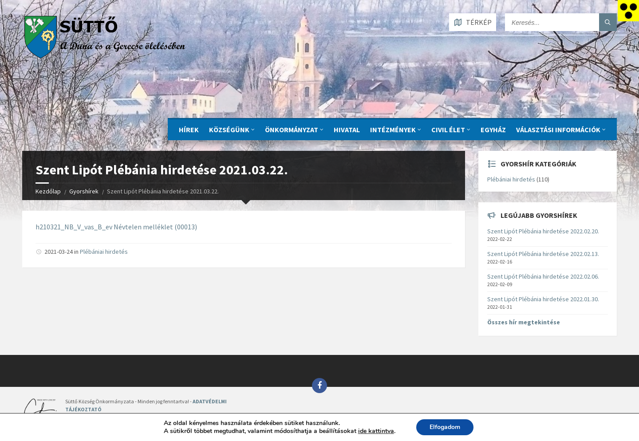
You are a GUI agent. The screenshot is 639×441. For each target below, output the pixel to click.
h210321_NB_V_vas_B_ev (74, 226)
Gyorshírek (84, 191)
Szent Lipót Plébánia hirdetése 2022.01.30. (543, 299)
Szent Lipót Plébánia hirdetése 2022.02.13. (543, 254)
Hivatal (347, 129)
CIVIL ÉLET (448, 129)
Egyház (493, 129)
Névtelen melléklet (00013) (155, 226)
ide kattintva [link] (376, 431)
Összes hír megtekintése (523, 322)
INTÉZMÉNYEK (393, 129)
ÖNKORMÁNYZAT (291, 129)
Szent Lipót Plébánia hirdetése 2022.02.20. (543, 231)
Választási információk (558, 129)
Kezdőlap (48, 191)
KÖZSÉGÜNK (229, 129)
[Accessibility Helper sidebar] (628, 10)
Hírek (189, 129)
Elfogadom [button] (445, 427)
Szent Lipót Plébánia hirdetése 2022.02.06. (543, 276)
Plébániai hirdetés (104, 252)
